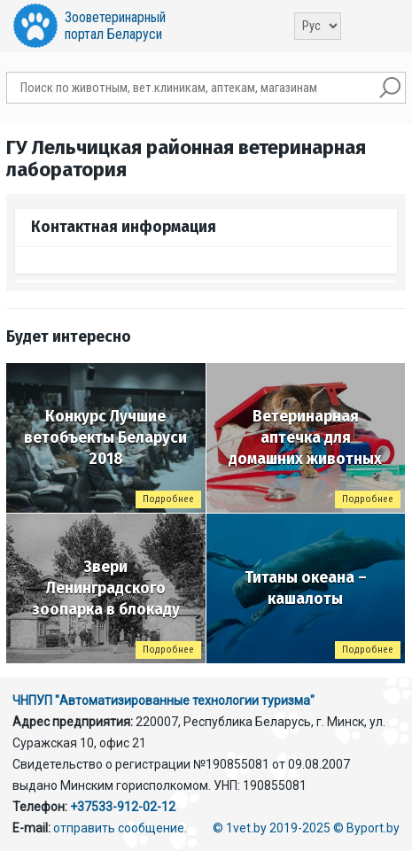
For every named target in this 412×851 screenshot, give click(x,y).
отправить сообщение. (120, 828)
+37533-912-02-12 (122, 807)
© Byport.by (366, 828)
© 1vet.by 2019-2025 (271, 828)
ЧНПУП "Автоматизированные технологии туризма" (163, 700)
